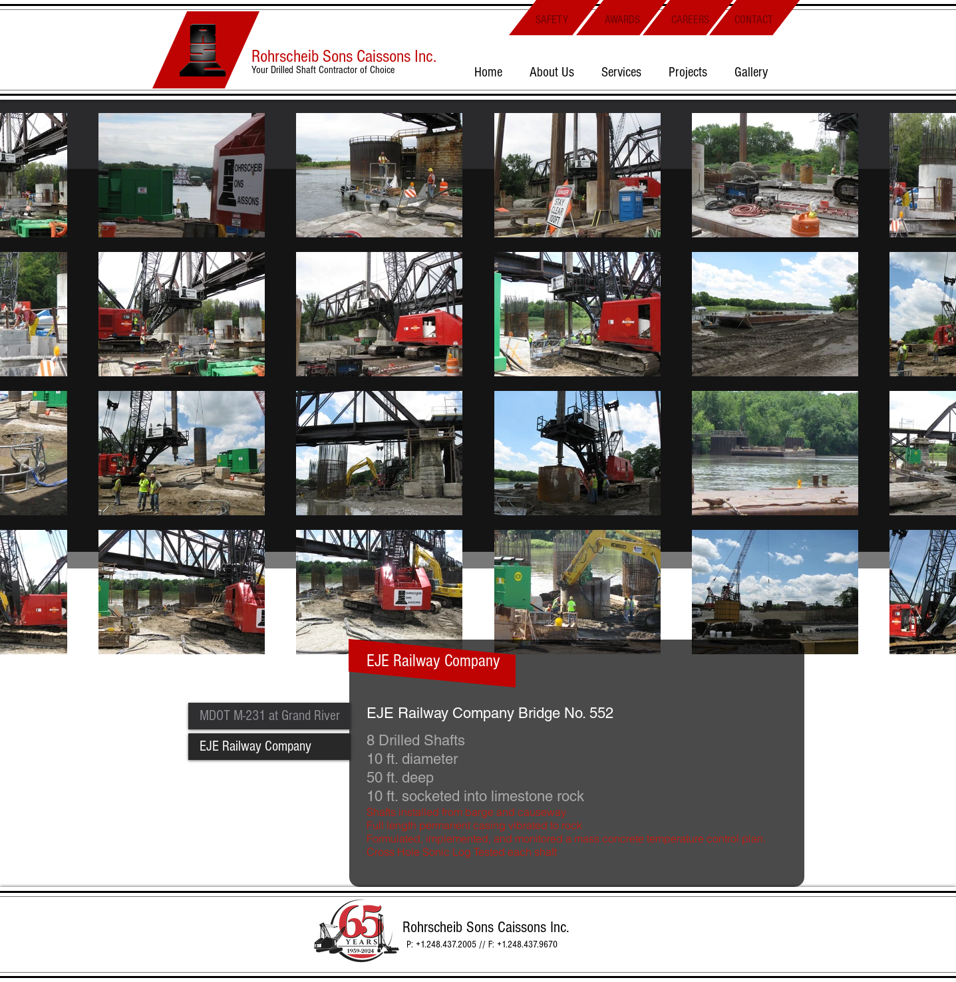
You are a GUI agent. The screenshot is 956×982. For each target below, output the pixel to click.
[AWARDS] (622, 20)
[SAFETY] (552, 20)
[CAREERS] (690, 20)
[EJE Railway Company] (269, 746)
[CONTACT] (753, 20)
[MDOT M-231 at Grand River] (269, 716)
